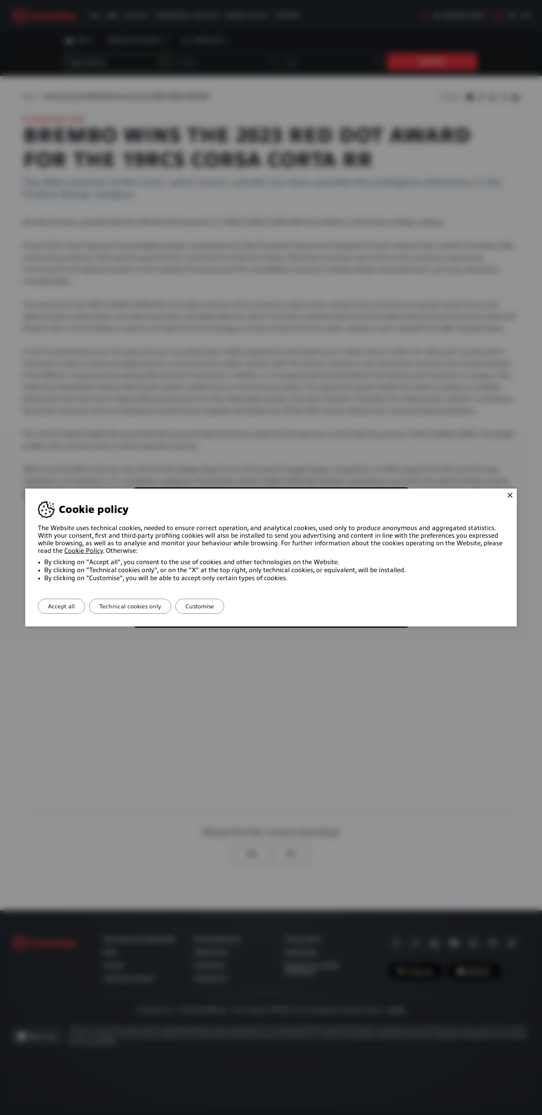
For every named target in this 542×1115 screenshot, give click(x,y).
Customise (214, 606)
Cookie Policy (83, 550)
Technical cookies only (139, 606)
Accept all (64, 606)
